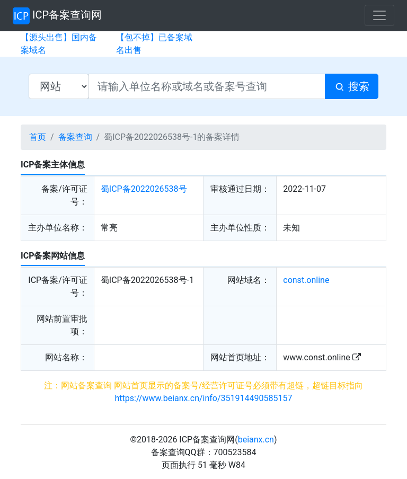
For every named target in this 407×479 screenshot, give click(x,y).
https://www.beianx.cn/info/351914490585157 (204, 398)
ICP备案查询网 (57, 15)
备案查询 (75, 137)
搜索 (351, 86)
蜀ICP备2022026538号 (144, 189)
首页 (37, 137)
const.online (306, 280)
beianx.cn (256, 439)
